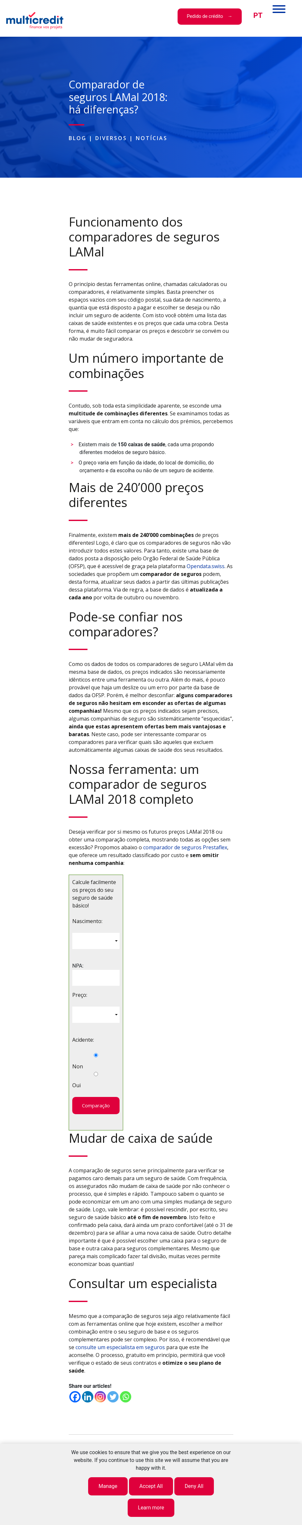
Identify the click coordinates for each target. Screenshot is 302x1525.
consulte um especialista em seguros (120, 1347)
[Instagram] (100, 1396)
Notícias (152, 138)
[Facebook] (75, 1396)
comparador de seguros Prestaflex (185, 847)
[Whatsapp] (125, 1396)
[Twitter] (113, 1396)
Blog (78, 138)
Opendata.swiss (206, 566)
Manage (108, 1486)
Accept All (151, 1486)
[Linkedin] (87, 1396)
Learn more (151, 1508)
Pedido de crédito (205, 16)
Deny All (194, 1486)
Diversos (111, 138)
